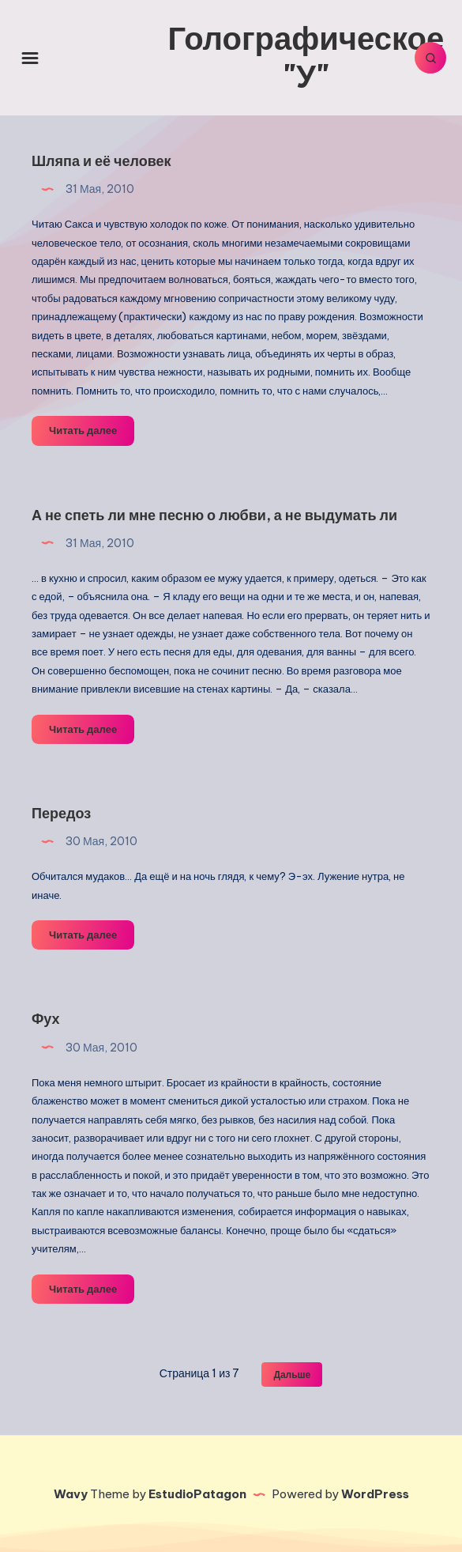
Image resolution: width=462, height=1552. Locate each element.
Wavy (71, 1493)
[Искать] (430, 58)
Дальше (291, 1374)
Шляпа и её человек (101, 161)
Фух (46, 1019)
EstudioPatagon (197, 1493)
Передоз (61, 813)
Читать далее (91, 433)
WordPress (375, 1493)
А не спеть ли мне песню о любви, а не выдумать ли (214, 515)
